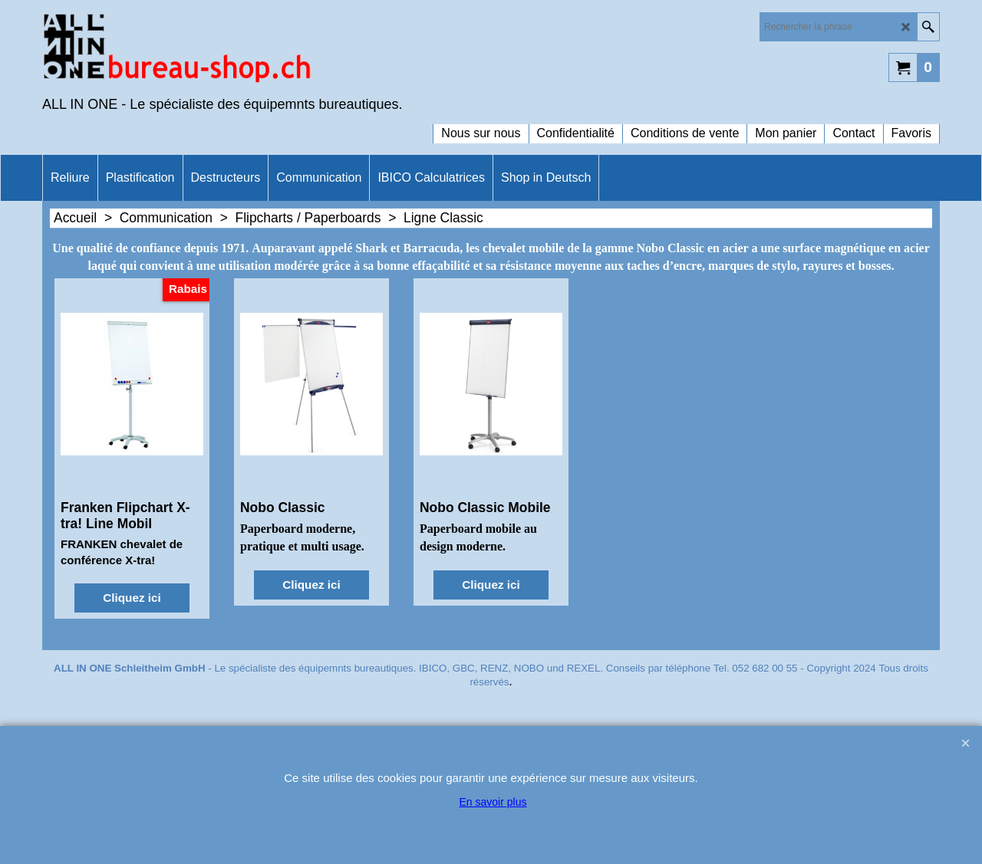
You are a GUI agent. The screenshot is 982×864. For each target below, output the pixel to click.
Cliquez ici (131, 597)
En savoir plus (493, 802)
